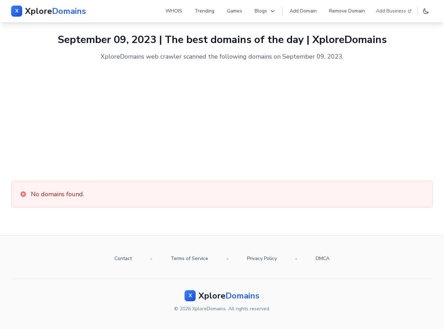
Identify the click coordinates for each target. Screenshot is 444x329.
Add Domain (303, 11)
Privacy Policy (262, 258)
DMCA (323, 258)
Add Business (394, 11)
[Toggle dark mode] (426, 11)
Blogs (265, 11)
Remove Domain (347, 11)
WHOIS (173, 11)
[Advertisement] (222, 121)
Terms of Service (189, 258)
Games (234, 11)
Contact (123, 258)
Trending (204, 11)
